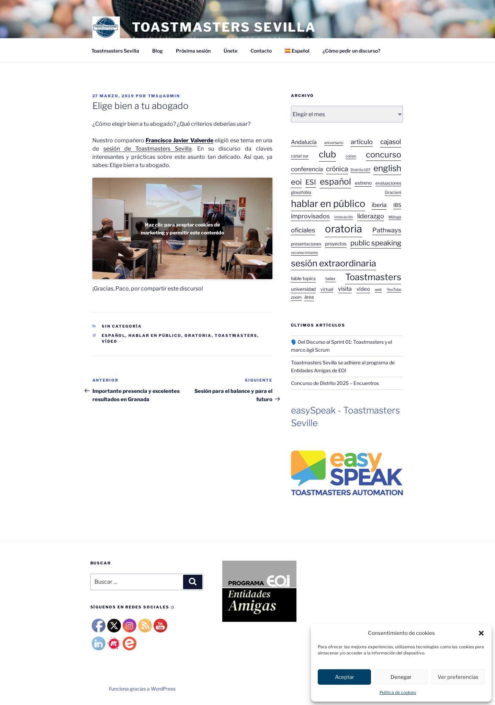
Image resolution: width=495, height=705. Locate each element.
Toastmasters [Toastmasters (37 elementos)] (373, 277)
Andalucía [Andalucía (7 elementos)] (304, 142)
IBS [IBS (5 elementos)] (397, 205)
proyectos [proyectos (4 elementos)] (336, 243)
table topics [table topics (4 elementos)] (303, 278)
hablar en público (154, 335)
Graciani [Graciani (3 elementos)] (393, 192)
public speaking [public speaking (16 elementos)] (375, 243)
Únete (230, 51)
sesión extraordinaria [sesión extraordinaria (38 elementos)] (333, 263)
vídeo (109, 341)
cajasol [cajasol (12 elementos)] (390, 142)
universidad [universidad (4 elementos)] (303, 289)
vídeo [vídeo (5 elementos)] (363, 289)
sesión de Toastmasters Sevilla (147, 148)
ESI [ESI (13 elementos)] (310, 182)
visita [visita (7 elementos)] (345, 288)
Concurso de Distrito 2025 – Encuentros (335, 383)
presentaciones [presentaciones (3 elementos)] (306, 243)
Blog (157, 51)
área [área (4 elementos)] (309, 297)
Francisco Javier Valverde (179, 140)
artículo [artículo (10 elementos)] (362, 141)
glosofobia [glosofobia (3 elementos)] (301, 192)
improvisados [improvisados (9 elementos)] (310, 216)
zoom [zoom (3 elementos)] (296, 297)
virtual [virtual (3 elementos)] (326, 289)
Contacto (261, 51)
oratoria (198, 335)
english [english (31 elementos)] (387, 168)
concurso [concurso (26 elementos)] (383, 154)
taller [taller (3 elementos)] (330, 278)
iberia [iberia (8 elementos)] (379, 204)
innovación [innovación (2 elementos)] (343, 217)
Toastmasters (236, 335)
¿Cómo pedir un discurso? (351, 51)
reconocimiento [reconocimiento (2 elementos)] (304, 253)
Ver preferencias (458, 677)
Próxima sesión (193, 51)
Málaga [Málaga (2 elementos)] (395, 217)
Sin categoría (122, 326)
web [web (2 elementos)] (378, 289)
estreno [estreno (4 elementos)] (363, 183)
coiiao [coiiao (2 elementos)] (351, 156)
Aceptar (344, 677)
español (113, 335)
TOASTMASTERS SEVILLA (224, 27)
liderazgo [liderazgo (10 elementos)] (370, 216)
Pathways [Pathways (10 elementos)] (386, 230)
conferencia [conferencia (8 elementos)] (307, 169)
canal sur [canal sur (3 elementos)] (300, 155)
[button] (481, 633)
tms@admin (164, 95)
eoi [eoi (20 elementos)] (296, 181)
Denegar (401, 677)
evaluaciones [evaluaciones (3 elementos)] (388, 183)
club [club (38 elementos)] (327, 154)
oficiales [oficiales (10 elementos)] (303, 230)
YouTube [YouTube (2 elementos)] (394, 289)
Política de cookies (398, 692)
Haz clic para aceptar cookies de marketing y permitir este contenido (182, 228)
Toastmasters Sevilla (115, 51)
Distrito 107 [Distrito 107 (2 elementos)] (360, 170)
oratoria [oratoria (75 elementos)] (343, 229)
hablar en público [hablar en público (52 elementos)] (328, 203)
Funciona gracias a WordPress (142, 689)
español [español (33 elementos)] (335, 181)
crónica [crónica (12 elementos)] (337, 169)
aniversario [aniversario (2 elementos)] (333, 143)
